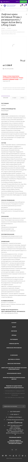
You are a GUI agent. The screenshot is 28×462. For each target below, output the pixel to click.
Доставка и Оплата (14, 359)
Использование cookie (14, 373)
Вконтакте (12, 449)
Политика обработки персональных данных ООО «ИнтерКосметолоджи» (15, 442)
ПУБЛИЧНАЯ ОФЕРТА (15, 437)
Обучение (14, 331)
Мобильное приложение (14, 347)
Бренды (14, 335)
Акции (14, 326)
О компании (14, 355)
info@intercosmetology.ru (15, 417)
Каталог (14, 322)
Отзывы (14, 97)
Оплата (22, 97)
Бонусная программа (14, 363)
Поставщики (14, 339)
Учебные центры (14, 343)
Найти (25, 9)
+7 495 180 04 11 (5, 1)
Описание (5, 97)
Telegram (16, 449)
